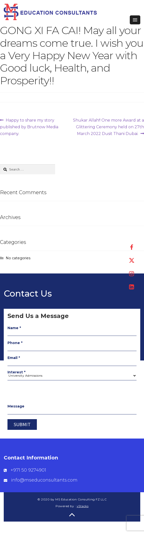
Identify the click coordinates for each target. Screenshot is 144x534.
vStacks (83, 506)
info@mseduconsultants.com (44, 480)
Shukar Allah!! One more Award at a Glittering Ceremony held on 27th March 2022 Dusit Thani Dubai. (108, 126)
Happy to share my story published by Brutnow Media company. (29, 126)
